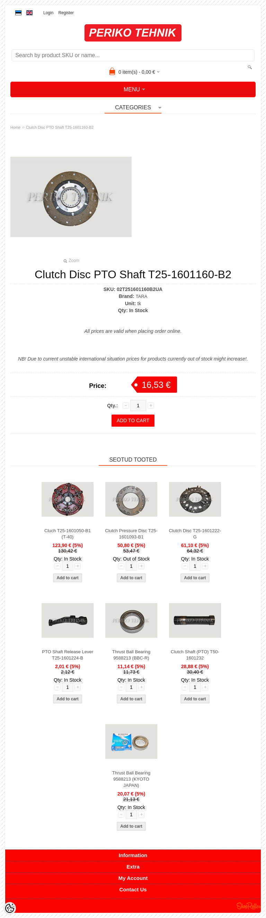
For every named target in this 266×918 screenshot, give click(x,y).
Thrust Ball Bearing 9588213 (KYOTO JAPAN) (131, 779)
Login (48, 12)
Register (66, 12)
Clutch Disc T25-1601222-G (195, 533)
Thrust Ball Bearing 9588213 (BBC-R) (131, 655)
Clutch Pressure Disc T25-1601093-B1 (131, 533)
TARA (142, 296)
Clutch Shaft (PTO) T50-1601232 (195, 655)
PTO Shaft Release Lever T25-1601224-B (67, 655)
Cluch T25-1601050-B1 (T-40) (67, 533)
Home (15, 127)
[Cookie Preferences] (9, 908)
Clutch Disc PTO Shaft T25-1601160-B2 (60, 127)
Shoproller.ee (249, 905)
